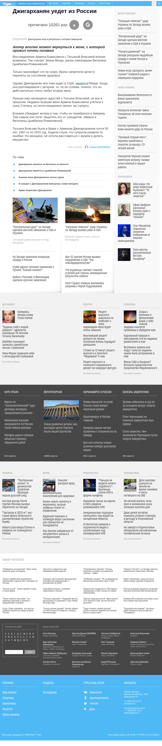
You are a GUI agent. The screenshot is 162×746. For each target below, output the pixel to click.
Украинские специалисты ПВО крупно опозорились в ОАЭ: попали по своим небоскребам (100, 591)
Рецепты (91, 3)
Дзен (89, 709)
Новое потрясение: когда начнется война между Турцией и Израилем (139, 580)
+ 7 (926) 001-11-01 (133, 710)
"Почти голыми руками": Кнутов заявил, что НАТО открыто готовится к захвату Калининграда (60, 611)
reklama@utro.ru (131, 713)
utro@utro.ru (129, 703)
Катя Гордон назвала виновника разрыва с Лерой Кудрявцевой (84, 285)
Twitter (91, 703)
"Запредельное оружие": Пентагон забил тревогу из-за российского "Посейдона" (139, 611)
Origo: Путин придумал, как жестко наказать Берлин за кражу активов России (18, 611)
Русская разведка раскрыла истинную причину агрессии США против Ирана (141, 590)
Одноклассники (96, 698)
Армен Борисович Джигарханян (35, 190)
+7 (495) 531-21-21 (132, 701)
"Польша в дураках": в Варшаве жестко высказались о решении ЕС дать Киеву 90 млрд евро (60, 601)
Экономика (79, 3)
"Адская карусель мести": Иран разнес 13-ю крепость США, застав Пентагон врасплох (100, 601)
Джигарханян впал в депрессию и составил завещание (55, 39)
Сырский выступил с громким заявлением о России (56, 590)
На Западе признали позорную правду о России (31, 258)
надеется (81, 83)
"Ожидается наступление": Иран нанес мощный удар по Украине (20, 570)
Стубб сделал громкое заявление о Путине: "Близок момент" (33, 268)
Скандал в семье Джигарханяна (31, 3)
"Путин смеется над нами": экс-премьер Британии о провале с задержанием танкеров (17, 601)
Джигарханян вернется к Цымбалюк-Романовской (45, 170)
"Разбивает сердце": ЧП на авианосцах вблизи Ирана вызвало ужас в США (100, 580)
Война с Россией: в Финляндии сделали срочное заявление (31, 278)
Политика (66, 3)
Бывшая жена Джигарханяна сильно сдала (41, 177)
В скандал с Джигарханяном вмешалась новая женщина (48, 183)
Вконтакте (93, 692)
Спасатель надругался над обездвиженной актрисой (54, 570)
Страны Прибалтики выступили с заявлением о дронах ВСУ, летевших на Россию (20, 581)
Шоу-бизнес (54, 3)
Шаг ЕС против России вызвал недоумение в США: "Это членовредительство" (82, 260)
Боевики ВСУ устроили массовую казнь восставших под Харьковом (141, 600)
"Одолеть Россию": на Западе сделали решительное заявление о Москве (141, 570)
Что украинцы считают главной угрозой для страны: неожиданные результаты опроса (86, 273)
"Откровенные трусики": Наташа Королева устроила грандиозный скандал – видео (98, 571)
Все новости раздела (11, 362)
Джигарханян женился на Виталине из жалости (43, 164)
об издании (50, 692)
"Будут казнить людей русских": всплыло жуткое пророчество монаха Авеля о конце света (99, 611)
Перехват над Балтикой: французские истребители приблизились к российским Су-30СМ (59, 581)
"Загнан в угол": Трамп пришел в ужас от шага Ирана (19, 590)
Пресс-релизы (105, 3)
